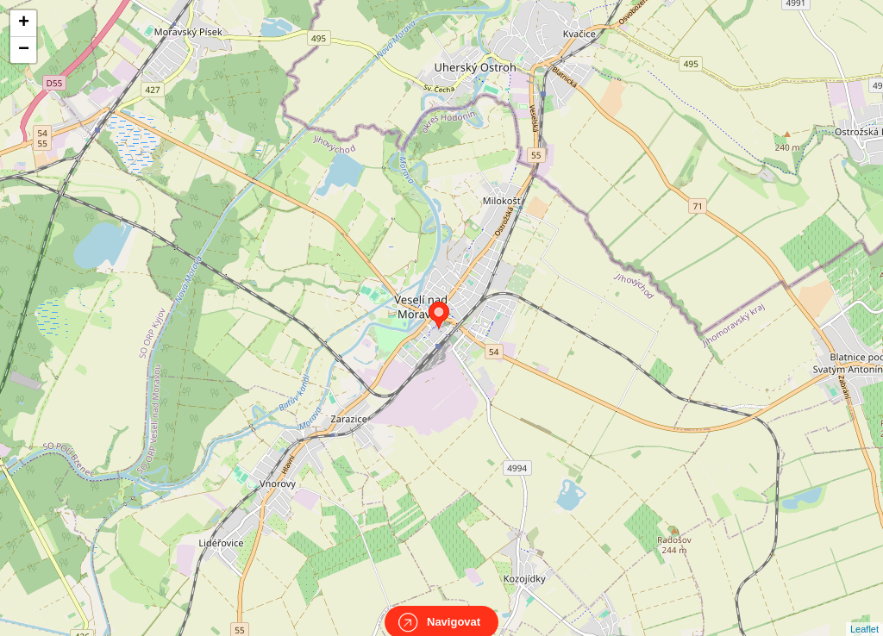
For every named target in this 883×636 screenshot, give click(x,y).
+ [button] (23, 23)
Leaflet (864, 613)
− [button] (23, 50)
